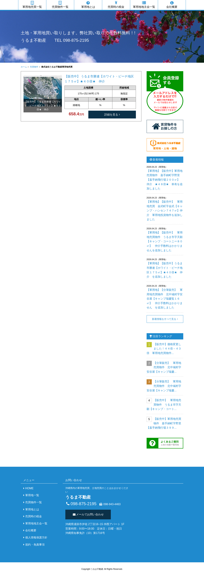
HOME (29, 488)
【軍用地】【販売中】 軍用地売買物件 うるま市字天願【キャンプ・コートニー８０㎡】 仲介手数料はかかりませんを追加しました (165, 241)
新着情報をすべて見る (164, 319)
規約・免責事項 (35, 544)
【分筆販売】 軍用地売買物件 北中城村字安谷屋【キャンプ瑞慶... (164, 367)
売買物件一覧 (60, 4)
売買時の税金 (116, 4)
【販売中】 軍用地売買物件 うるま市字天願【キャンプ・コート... (164, 404)
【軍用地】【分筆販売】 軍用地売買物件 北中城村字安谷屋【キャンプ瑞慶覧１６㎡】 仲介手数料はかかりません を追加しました (165, 298)
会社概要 (172, 4)
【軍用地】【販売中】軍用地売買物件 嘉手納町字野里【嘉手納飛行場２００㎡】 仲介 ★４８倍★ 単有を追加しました (165, 179)
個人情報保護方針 (36, 537)
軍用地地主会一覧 (144, 4)
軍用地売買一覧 (32, 4)
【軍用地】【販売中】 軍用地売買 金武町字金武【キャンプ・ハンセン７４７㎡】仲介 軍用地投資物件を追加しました (165, 210)
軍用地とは (88, 4)
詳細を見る (111, 114)
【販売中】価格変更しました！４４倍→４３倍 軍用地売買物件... (164, 349)
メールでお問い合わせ (88, 514)
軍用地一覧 (32, 495)
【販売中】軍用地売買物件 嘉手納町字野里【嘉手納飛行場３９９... (164, 423)
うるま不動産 (33, 40)
